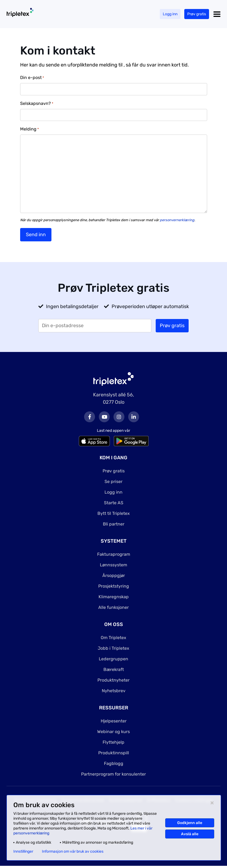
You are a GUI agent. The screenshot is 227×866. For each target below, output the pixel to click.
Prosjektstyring (113, 586)
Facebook (89, 416)
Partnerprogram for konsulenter (113, 774)
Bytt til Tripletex (113, 513)
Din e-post (32, 78)
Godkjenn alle (189, 823)
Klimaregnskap (114, 596)
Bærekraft (113, 669)
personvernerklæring (177, 220)
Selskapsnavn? (36, 104)
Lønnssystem (113, 564)
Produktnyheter (113, 680)
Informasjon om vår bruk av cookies (72, 851)
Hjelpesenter (114, 721)
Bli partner (113, 524)
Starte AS (113, 502)
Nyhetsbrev (113, 690)
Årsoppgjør (113, 575)
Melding (29, 129)
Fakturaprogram (113, 554)
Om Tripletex (113, 637)
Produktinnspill (113, 752)
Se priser (113, 481)
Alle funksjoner (113, 607)
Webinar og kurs (113, 731)
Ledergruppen (113, 658)
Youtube (104, 416)
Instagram (118, 416)
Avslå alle (189, 834)
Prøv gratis (196, 14)
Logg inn (170, 14)
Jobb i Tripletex (113, 648)
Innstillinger (23, 851)
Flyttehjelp (113, 742)
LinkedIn (133, 416)
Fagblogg (113, 763)
